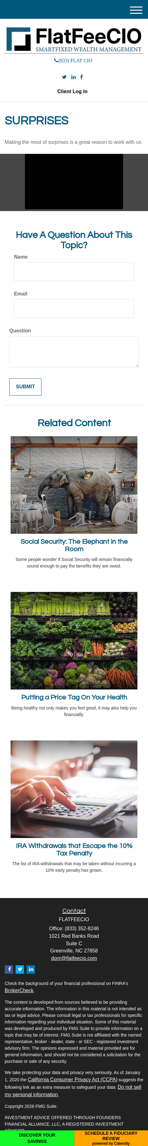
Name (21, 257)
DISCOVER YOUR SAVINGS (37, 1138)
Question (20, 330)
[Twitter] (64, 77)
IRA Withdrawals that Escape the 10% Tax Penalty (74, 849)
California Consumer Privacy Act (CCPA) (72, 1079)
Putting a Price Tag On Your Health (74, 697)
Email (20, 293)
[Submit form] (25, 387)
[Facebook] (81, 77)
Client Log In (72, 91)
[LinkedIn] (73, 77)
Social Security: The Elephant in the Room (74, 545)
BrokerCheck (19, 990)
